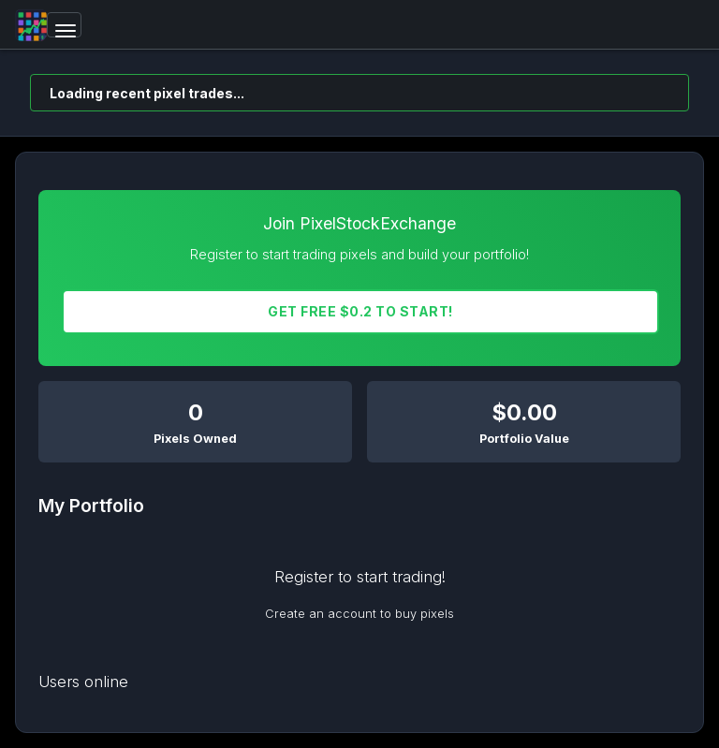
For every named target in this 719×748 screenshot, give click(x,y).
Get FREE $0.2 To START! (360, 311)
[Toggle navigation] (64, 24)
